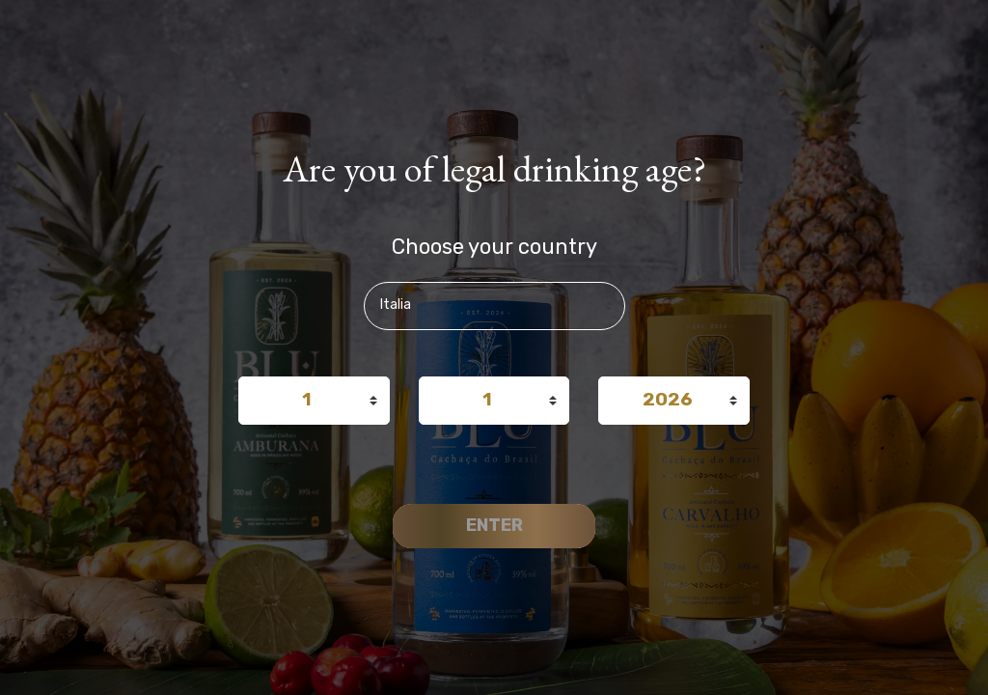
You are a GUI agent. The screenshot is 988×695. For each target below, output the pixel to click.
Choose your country (494, 246)
